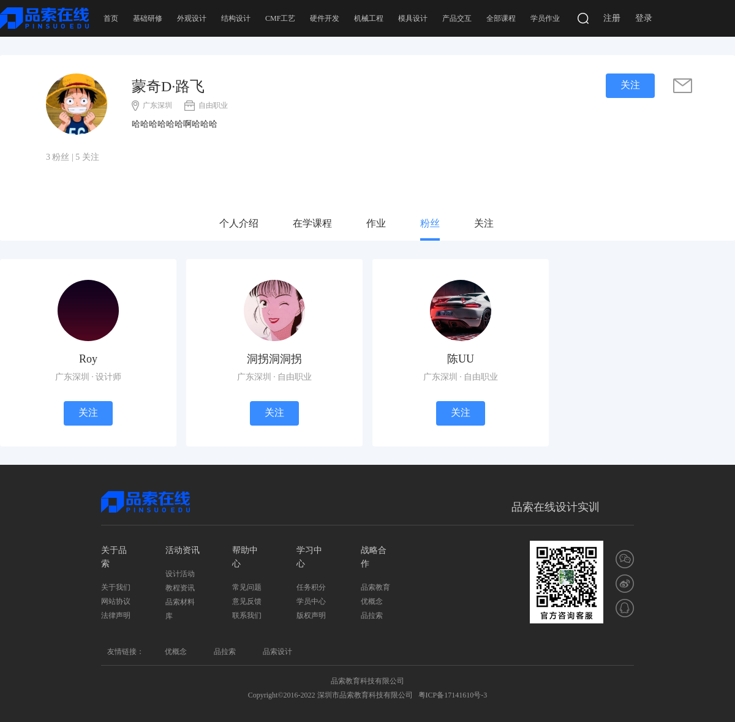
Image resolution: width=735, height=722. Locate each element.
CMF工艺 (280, 18)
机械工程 (368, 18)
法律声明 (115, 615)
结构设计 (236, 18)
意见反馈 (247, 601)
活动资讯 (182, 550)
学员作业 (545, 18)
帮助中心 (245, 557)
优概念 (372, 601)
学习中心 (309, 557)
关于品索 (114, 557)
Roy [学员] (88, 359)
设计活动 (180, 574)
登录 (643, 18)
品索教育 (375, 587)
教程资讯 (180, 588)
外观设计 (191, 18)
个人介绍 (238, 223)
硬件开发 (324, 18)
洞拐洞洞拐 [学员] (274, 359)
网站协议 (115, 601)
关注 (484, 223)
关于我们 (115, 587)
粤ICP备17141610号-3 (453, 695)
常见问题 (247, 587)
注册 (611, 18)
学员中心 (311, 601)
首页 (111, 18)
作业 (376, 223)
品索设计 (277, 651)
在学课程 (312, 223)
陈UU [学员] (460, 359)
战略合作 (373, 557)
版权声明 (311, 615)
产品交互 (457, 18)
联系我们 (247, 615)
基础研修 (147, 18)
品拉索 (372, 615)
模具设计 (413, 18)
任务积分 (311, 587)
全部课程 (501, 18)
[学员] (88, 309)
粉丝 (430, 223)
